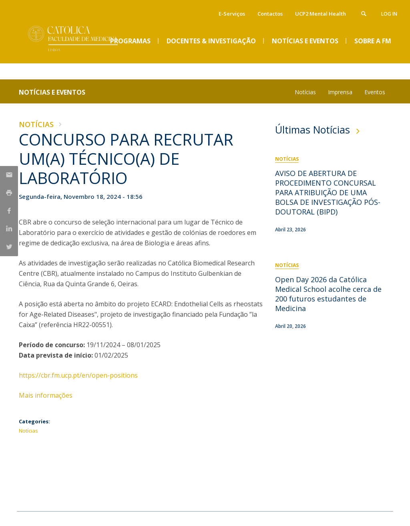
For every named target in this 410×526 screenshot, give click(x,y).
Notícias (305, 92)
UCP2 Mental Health (320, 13)
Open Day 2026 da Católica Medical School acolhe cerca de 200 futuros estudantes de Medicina (328, 294)
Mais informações (46, 395)
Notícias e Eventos (52, 92)
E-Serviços (232, 13)
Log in (389, 13)
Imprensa (340, 92)
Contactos (270, 13)
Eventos (374, 92)
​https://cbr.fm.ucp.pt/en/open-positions (78, 375)
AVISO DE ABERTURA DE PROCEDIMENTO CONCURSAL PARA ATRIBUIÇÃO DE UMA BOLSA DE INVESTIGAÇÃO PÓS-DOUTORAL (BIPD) (327, 192)
